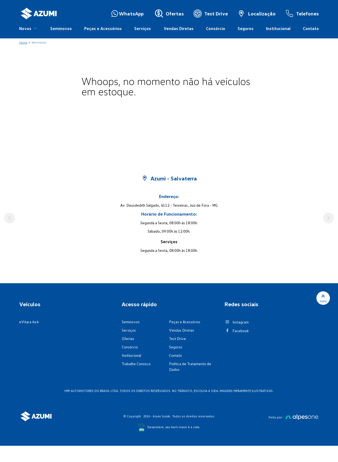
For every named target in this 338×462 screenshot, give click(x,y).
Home (23, 42)
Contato (311, 28)
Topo (323, 298)
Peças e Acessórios (103, 28)
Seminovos (61, 28)
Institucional (278, 28)
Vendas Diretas (179, 28)
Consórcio (215, 28)
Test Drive (177, 338)
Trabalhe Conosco (136, 363)
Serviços (142, 28)
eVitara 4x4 (29, 321)
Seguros (246, 28)
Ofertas (128, 338)
